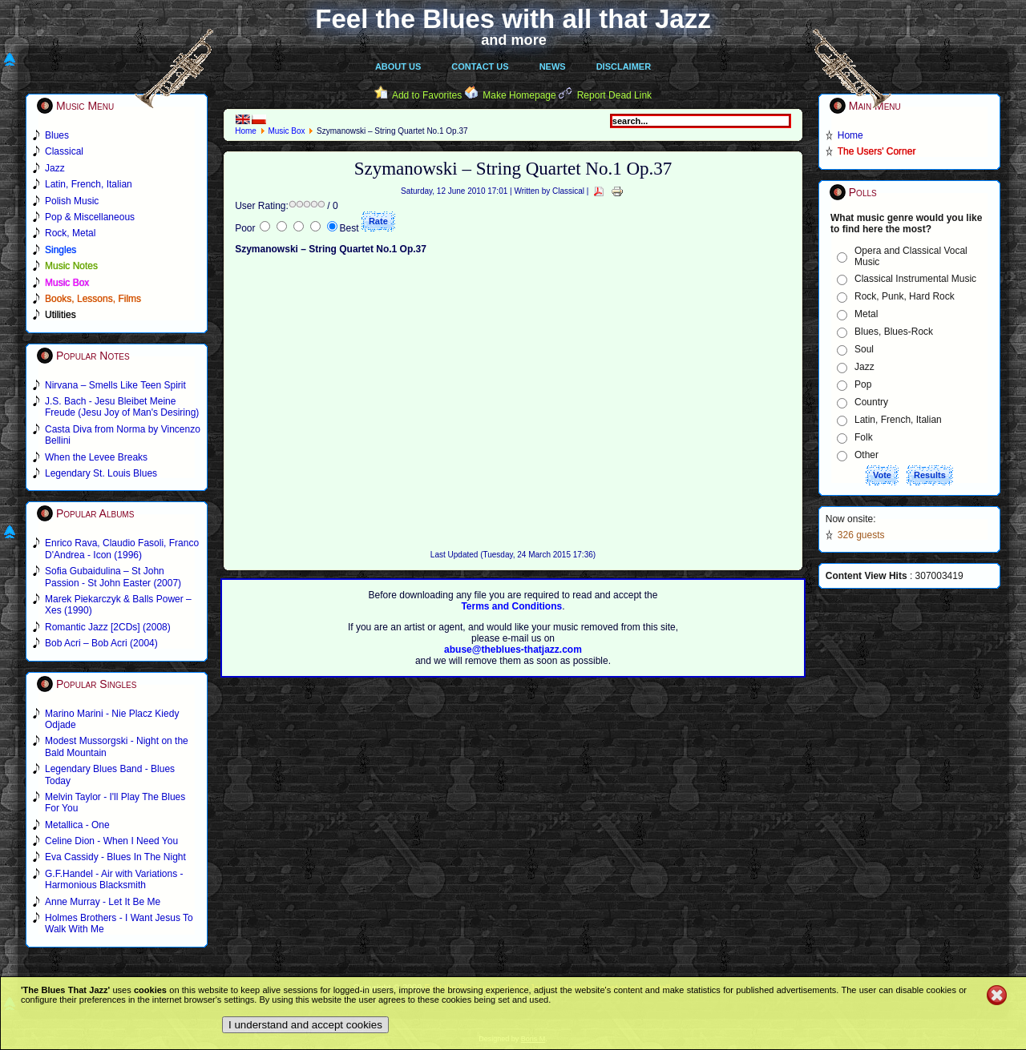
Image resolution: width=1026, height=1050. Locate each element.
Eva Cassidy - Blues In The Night (115, 857)
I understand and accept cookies (305, 1025)
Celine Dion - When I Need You (111, 841)
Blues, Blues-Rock (893, 331)
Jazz (864, 366)
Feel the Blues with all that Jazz (512, 19)
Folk (863, 437)
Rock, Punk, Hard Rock (904, 296)
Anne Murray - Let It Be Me (102, 901)
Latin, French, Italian (898, 419)
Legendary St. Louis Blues (101, 473)
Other (866, 455)
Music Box (286, 131)
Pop (862, 384)
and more (514, 40)
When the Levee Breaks (96, 457)
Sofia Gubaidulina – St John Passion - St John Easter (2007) (113, 576)
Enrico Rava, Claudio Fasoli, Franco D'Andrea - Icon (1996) (122, 548)
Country (871, 402)
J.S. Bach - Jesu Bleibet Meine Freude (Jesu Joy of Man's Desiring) (122, 407)
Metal (866, 314)
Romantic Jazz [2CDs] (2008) (108, 627)
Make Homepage (519, 95)
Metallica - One (77, 825)
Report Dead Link (614, 95)
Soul (864, 349)
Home (245, 131)
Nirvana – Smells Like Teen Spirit (115, 385)
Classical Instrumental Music (915, 278)
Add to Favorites (427, 95)
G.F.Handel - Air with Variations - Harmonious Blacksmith (114, 879)
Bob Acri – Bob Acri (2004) (101, 643)
